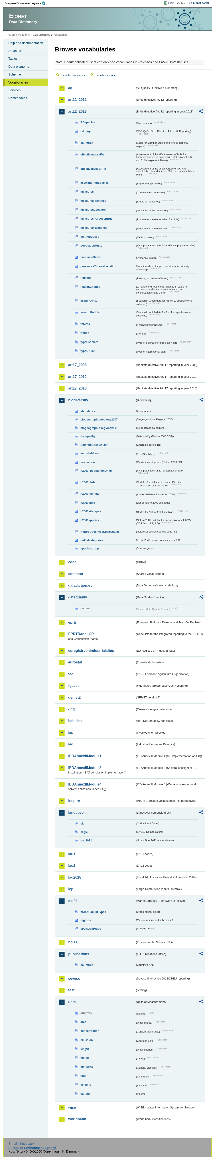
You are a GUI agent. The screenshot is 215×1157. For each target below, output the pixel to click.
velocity (85, 1084)
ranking (85, 277)
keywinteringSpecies (94, 182)
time (83, 1075)
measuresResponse (93, 227)
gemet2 (74, 697)
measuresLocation (92, 209)
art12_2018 (77, 111)
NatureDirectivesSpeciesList (99, 531)
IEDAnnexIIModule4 (84, 784)
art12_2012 (77, 100)
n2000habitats (89, 493)
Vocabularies (18, 82)
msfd (72, 901)
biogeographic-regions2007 (99, 419)
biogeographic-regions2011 (99, 428)
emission (86, 1040)
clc (82, 823)
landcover (76, 812)
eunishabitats (89, 453)
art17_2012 (77, 377)
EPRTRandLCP (81, 634)
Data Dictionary (41, 34)
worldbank (77, 1119)
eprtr (72, 622)
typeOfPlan (87, 351)
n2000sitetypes (90, 511)
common (75, 574)
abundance (87, 411)
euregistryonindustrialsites (91, 651)
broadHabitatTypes (93, 912)
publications (78, 954)
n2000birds (87, 482)
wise (72, 1107)
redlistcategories (91, 540)
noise (72, 942)
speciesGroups (90, 928)
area (83, 1022)
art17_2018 (77, 388)
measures (87, 191)
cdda (72, 562)
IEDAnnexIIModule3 (84, 768)
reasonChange (90, 286)
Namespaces (17, 98)
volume (85, 1094)
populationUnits (91, 245)
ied (70, 744)
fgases (73, 686)
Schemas (15, 74)
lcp (70, 889)
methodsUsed (89, 236)
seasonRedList (90, 312)
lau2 (71, 865)
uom (72, 1002)
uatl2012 (86, 840)
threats (85, 324)
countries (86, 143)
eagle (84, 832)
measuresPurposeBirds (96, 218)
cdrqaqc (85, 131)
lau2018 (74, 877)
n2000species (89, 520)
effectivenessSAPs (93, 168)
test (71, 990)
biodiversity (78, 400)
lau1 (71, 854)
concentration (89, 1031)
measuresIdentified (93, 200)
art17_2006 (77, 365)
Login (171, 3)
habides (74, 721)
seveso (74, 978)
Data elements (18, 66)
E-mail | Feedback (21, 1143)
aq (70, 88)
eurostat (75, 662)
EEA (26, 3)
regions (85, 920)
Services (14, 90)
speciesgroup (89, 548)
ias (70, 733)
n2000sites (87, 502)
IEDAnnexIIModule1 (84, 756)
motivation (87, 462)
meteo (84, 1057)
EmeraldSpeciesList (94, 445)
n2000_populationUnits (96, 470)
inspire (74, 801)
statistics (86, 1067)
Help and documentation (25, 43)
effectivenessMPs (92, 154)
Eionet (26, 34)
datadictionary (80, 585)
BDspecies (87, 122)
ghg (71, 709)
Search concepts (105, 75)
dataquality (87, 436)
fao (70, 674)
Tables (13, 58)
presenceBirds (90, 257)
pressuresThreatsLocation (98, 266)
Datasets (14, 51)
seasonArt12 (88, 300)
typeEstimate (89, 342)
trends (84, 333)
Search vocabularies (73, 75)
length (84, 1049)
